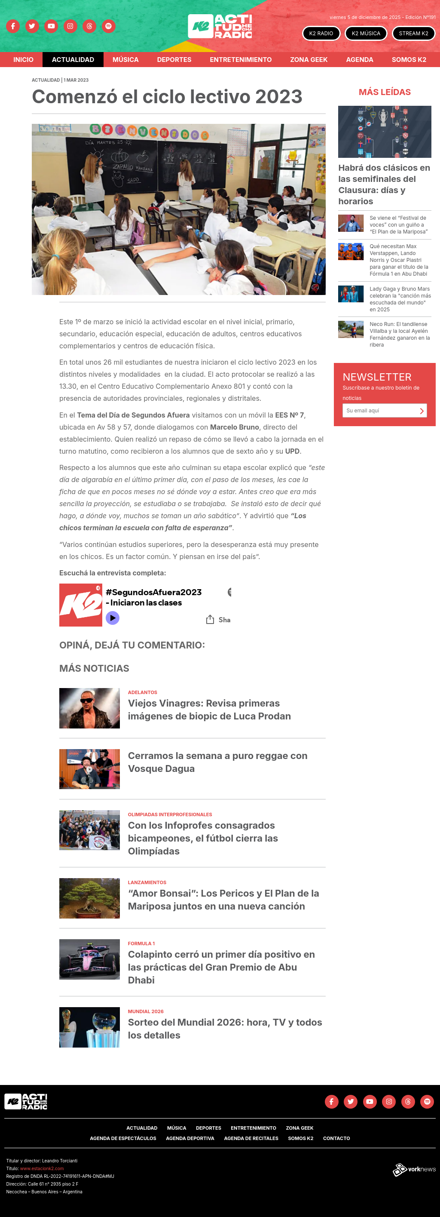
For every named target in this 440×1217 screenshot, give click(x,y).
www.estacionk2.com (42, 1168)
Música (126, 59)
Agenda (359, 59)
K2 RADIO (321, 33)
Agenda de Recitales (251, 1138)
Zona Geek (308, 59)
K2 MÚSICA (366, 33)
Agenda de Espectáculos (123, 1138)
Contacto (336, 1138)
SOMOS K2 (300, 1138)
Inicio (23, 59)
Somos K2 (409, 59)
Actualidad (73, 59)
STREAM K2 (413, 33)
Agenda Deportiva (190, 1138)
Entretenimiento (241, 59)
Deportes (174, 59)
